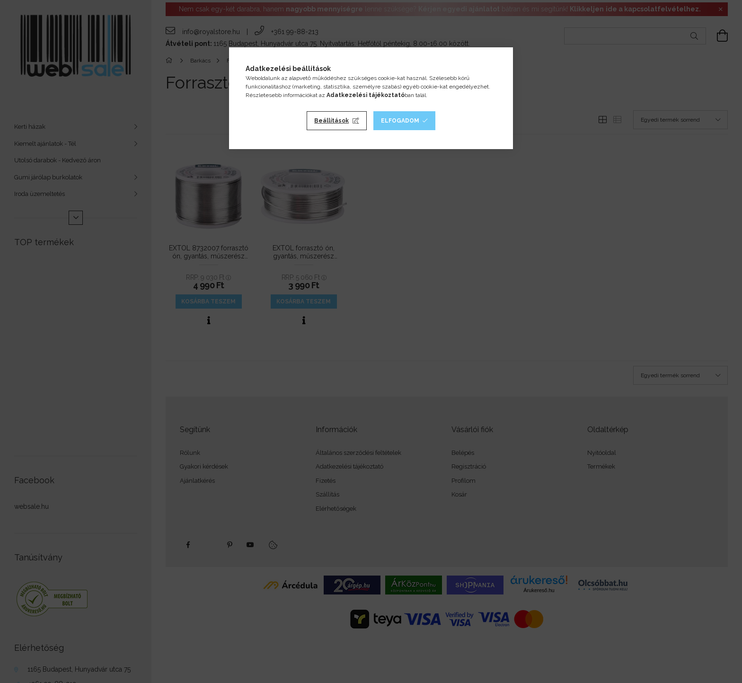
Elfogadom (400, 120)
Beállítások (331, 120)
